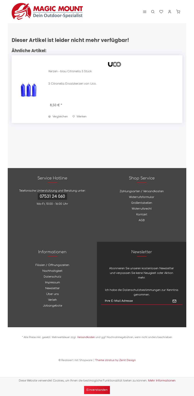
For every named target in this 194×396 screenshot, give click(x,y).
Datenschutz (52, 276)
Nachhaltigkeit (52, 270)
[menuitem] (144, 11)
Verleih (52, 299)
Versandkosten (86, 337)
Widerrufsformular (141, 197)
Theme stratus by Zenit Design (115, 360)
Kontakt (141, 214)
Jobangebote (52, 305)
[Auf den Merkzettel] (80, 116)
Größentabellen (141, 202)
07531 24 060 (52, 196)
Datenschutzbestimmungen (141, 290)
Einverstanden (97, 389)
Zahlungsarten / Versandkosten (142, 191)
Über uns (52, 294)
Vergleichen (58, 116)
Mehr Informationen (161, 380)
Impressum (52, 282)
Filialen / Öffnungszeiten (52, 265)
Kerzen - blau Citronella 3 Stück (70, 71)
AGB (142, 220)
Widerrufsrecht (142, 208)
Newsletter (52, 288)
